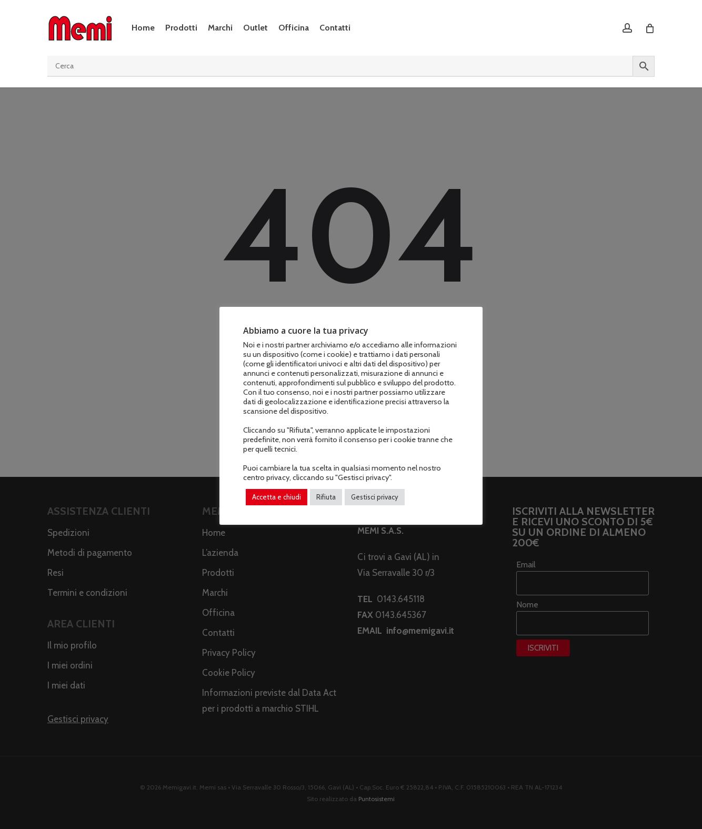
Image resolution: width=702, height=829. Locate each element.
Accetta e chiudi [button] (276, 497)
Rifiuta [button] (326, 497)
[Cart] (649, 28)
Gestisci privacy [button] (374, 497)
